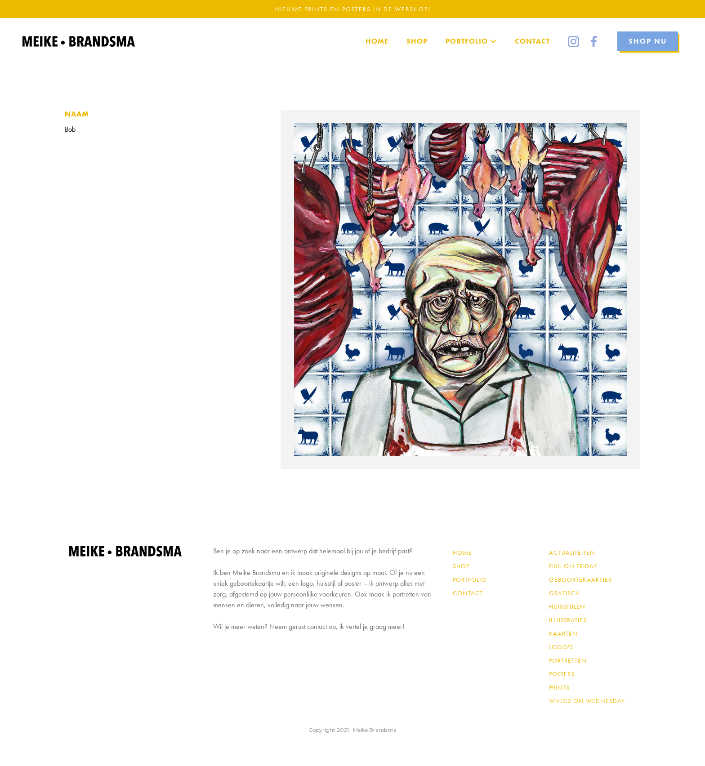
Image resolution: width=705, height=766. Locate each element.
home (377, 41)
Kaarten (563, 633)
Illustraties (568, 620)
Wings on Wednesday (587, 701)
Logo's (561, 647)
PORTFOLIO (469, 579)
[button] (471, 41)
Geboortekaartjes (580, 579)
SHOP (417, 41)
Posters (562, 674)
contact (468, 593)
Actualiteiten (572, 552)
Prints (559, 687)
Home (462, 552)
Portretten (568, 660)
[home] (78, 41)
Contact (532, 41)
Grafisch (564, 593)
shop (461, 566)
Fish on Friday (573, 566)
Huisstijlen (567, 606)
